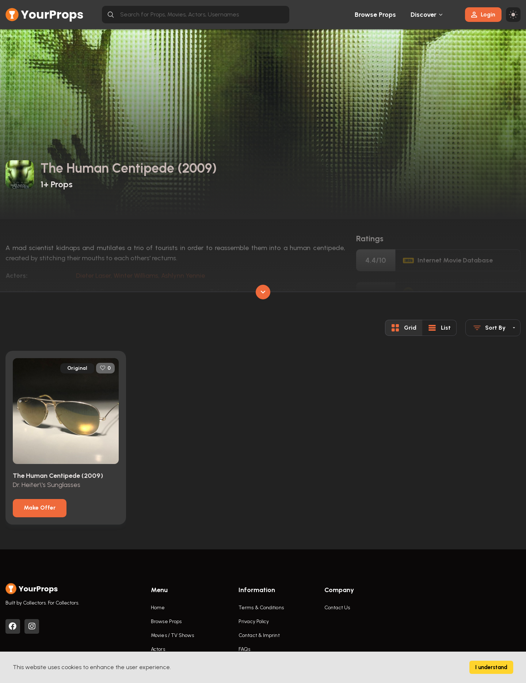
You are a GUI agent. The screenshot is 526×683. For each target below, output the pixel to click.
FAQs (244, 649)
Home (158, 608)
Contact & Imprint (259, 635)
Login (483, 14)
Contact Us (337, 608)
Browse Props (375, 15)
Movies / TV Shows (172, 635)
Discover (424, 15)
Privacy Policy (254, 621)
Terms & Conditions (261, 608)
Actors (158, 649)
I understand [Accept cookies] (491, 667)
